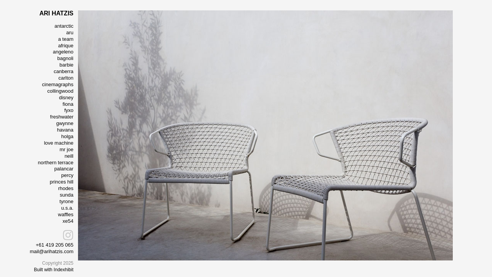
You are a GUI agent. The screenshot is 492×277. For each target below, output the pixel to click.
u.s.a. (67, 208)
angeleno (63, 52)
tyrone (66, 201)
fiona (68, 104)
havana (65, 130)
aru (69, 32)
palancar (63, 169)
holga (67, 136)
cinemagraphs (57, 84)
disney (66, 97)
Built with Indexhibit (53, 269)
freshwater (61, 117)
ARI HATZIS (56, 13)
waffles (65, 214)
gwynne (64, 123)
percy (67, 175)
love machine (58, 143)
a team (65, 39)
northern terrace (56, 162)
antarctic (64, 26)
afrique (65, 45)
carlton (65, 78)
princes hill (61, 182)
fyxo (68, 110)
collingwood (60, 91)
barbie (66, 65)
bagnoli (65, 58)
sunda (66, 195)
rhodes (65, 188)
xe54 (68, 221)
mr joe (66, 149)
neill (69, 156)
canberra (63, 71)
